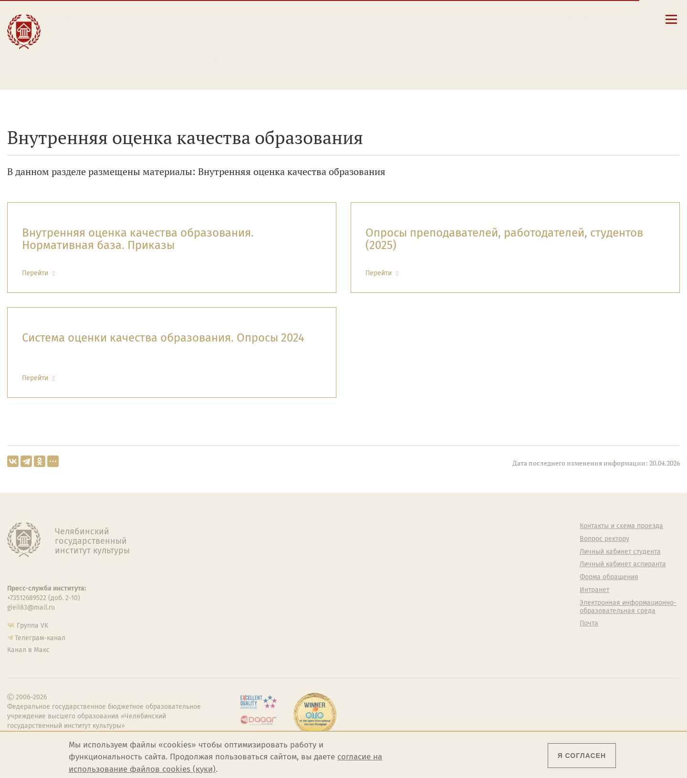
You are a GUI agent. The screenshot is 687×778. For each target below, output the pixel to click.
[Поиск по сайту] (554, 19)
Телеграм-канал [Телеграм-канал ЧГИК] (40, 638)
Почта (589, 623)
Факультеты (254, 564)
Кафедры (250, 577)
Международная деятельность (98, 62)
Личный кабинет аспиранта (394, 54)
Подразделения (261, 552)
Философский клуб (438, 564)
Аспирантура (256, 590)
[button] (538, 19)
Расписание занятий (383, 35)
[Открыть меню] (671, 24)
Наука (76, 38)
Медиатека (253, 603)
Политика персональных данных (446, 627)
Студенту (198, 27)
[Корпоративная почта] (570, 19)
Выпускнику (205, 38)
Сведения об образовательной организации (420, 17)
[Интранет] (587, 19)
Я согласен (582, 755)
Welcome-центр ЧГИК (441, 539)
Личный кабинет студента (391, 44)
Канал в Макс (28, 650)
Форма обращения (609, 577)
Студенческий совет (439, 598)
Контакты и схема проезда (392, 26)
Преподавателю (212, 48)
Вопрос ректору (604, 539)
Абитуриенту (205, 17)
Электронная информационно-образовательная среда (427, 66)
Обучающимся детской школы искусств (228, 62)
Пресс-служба (258, 616)
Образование (91, 27)
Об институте (256, 526)
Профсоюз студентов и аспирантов (444, 581)
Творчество (89, 48)
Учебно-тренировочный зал (452, 552)
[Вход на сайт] (602, 19)
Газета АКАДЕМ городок (445, 611)
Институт (84, 17)
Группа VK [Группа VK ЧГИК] (32, 626)
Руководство (256, 539)
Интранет (594, 590)
